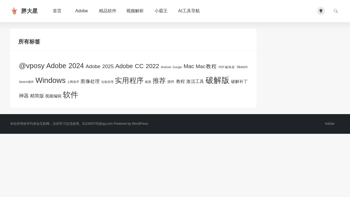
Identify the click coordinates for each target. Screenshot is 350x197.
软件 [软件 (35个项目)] (70, 95)
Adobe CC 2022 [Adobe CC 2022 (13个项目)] (137, 66)
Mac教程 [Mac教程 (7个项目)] (206, 66)
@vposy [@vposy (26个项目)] (32, 65)
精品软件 (107, 10)
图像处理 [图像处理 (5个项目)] (90, 81)
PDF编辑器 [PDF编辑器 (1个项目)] (226, 67)
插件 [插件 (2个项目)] (171, 82)
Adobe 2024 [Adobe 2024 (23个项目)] (65, 65)
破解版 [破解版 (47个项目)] (218, 80)
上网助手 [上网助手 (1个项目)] (73, 81)
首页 (57, 10)
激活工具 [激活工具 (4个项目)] (195, 81)
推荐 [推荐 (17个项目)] (159, 80)
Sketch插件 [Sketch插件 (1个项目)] (26, 81)
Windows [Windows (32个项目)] (51, 80)
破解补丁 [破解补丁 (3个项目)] (239, 81)
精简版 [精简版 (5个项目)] (37, 96)
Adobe (81, 10)
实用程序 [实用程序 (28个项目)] (129, 80)
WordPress (140, 124)
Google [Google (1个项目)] (177, 67)
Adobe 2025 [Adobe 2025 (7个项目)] (100, 66)
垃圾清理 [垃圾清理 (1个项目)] (107, 81)
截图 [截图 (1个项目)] (148, 81)
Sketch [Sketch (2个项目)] (242, 67)
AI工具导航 (189, 10)
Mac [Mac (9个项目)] (189, 66)
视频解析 (135, 10)
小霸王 (161, 10)
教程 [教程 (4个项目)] (180, 81)
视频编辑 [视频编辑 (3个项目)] (53, 96)
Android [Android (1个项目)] (166, 67)
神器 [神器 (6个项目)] (24, 96)
